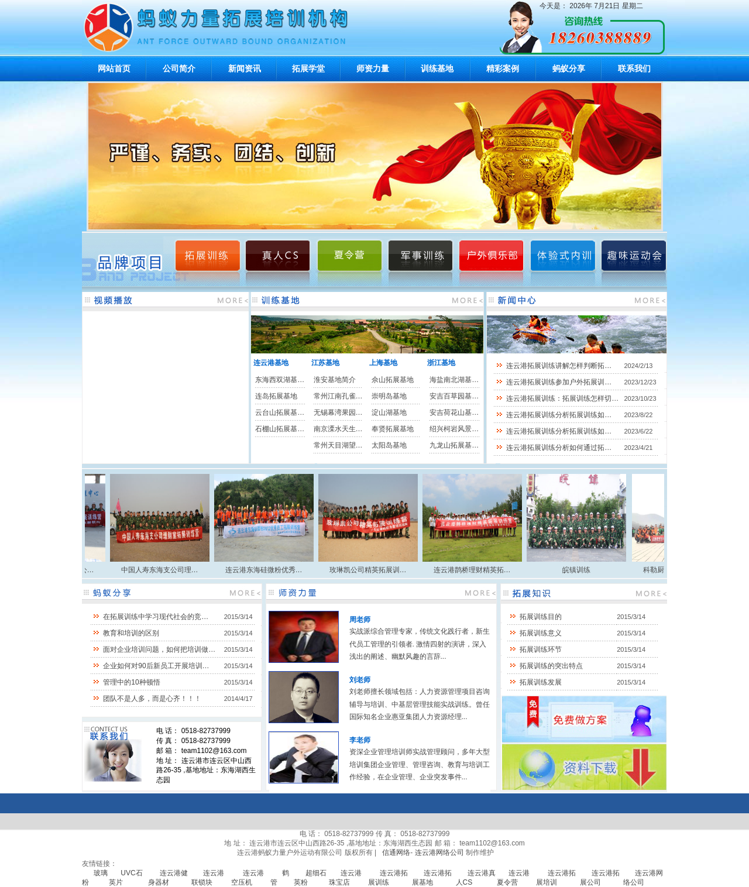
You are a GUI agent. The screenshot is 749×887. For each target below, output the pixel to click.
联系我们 (634, 68)
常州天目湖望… (338, 445)
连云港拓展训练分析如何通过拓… (558, 447)
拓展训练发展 (541, 682)
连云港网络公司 (439, 852)
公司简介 (179, 68)
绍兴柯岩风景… (454, 429)
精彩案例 (502, 68)
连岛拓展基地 (276, 396)
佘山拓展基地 (393, 380)
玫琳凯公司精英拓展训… (372, 570)
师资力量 (372, 68)
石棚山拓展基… (279, 429)
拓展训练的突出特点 (551, 666)
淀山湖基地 (389, 412)
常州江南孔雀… (338, 396)
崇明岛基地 (389, 396)
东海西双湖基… (279, 380)
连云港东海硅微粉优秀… (268, 570)
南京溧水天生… (338, 429)
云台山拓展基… (279, 412)
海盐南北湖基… (454, 380)
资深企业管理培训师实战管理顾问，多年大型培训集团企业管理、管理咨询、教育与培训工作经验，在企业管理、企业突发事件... (419, 764)
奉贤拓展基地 (393, 429)
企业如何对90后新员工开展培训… (156, 666)
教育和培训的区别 (131, 633)
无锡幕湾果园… (338, 412)
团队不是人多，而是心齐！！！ (152, 699)
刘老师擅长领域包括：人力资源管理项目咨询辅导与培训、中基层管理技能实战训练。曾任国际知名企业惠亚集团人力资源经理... (419, 704)
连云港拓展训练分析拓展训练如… (558, 415)
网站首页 (114, 68)
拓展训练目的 (541, 617)
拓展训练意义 (541, 633)
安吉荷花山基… (454, 412)
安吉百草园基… (454, 396)
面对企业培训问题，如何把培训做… (159, 649)
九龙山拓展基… (454, 445)
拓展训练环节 (541, 649)
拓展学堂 (308, 68)
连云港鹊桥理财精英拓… (476, 570)
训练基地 (437, 68)
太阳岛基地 (389, 445)
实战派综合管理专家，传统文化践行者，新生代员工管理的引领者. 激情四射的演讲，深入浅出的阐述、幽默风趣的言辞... (419, 644)
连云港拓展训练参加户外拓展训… (558, 382)
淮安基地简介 (335, 380)
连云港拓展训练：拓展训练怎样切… (562, 398)
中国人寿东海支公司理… (163, 570)
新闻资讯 (244, 68)
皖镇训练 (580, 570)
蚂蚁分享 (568, 68)
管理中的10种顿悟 (131, 682)
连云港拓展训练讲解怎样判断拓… (558, 366)
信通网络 (396, 852)
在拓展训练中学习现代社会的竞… (155, 617)
